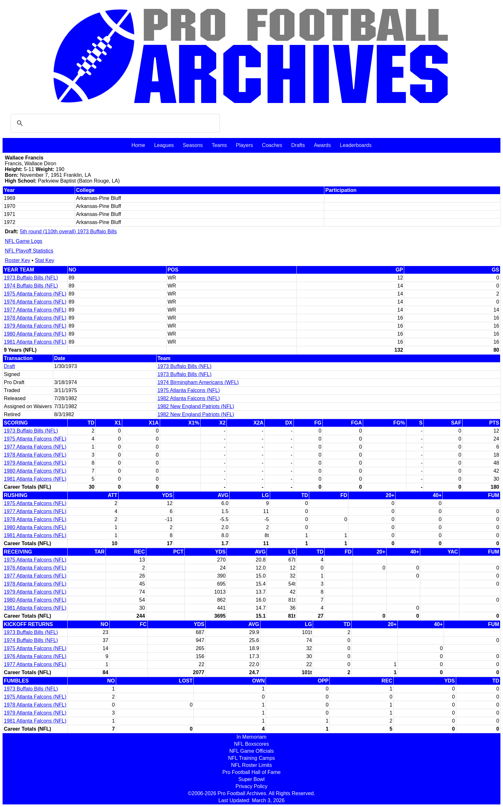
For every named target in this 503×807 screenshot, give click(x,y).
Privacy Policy (251, 786)
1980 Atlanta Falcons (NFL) (35, 334)
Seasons (193, 145)
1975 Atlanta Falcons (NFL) (35, 293)
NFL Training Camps (251, 758)
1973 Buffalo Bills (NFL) (31, 277)
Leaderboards (355, 145)
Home (138, 145)
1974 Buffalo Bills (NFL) (31, 285)
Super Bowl (251, 779)
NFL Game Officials (251, 751)
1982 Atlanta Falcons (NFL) (189, 398)
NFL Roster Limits (251, 765)
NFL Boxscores (251, 744)
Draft (9, 366)
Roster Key (17, 260)
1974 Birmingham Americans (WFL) (198, 382)
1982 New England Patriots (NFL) (196, 406)
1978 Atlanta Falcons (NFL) (35, 318)
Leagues (164, 145)
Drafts (298, 145)
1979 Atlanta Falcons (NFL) (35, 326)
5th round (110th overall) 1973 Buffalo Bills (68, 231)
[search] (114, 123)
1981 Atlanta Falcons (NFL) (35, 342)
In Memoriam (251, 737)
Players (244, 145)
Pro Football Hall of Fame (251, 772)
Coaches (272, 145)
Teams (219, 145)
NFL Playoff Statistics (29, 250)
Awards (322, 145)
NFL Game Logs (23, 241)
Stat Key (44, 260)
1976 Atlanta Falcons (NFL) (35, 302)
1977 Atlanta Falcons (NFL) (35, 310)
